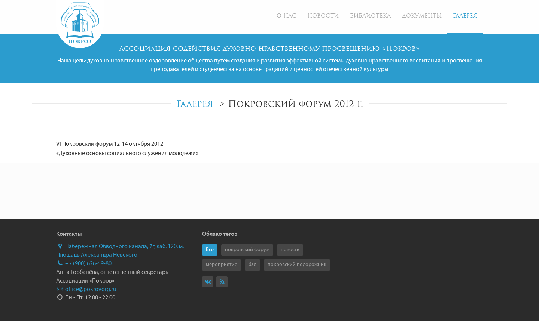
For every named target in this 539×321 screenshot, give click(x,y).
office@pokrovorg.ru (86, 290)
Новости (323, 16)
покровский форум (247, 250)
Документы (422, 16)
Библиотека (370, 16)
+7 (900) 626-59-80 (84, 264)
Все (210, 250)
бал (252, 265)
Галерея (465, 16)
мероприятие (221, 265)
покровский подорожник (297, 265)
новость (290, 250)
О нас (286, 16)
